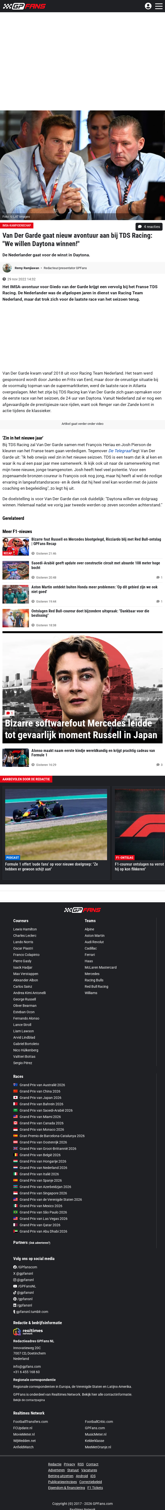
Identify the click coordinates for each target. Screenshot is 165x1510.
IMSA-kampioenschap (16, 225)
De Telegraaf (120, 450)
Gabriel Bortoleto (26, 1044)
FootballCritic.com (99, 1422)
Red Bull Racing (96, 986)
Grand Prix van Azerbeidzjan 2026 (42, 1187)
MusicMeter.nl (95, 1434)
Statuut (73, 1470)
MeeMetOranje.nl (98, 1447)
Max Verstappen (25, 974)
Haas (89, 961)
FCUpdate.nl (22, 1428)
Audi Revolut (94, 942)
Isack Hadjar (22, 967)
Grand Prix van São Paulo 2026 (40, 1212)
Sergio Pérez (22, 1063)
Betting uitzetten (60, 1476)
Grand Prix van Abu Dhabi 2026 (40, 1231)
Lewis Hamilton (25, 929)
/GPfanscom (25, 1267)
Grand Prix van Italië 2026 (36, 1174)
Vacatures (89, 1470)
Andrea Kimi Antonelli (29, 993)
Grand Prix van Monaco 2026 (38, 1129)
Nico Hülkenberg (25, 1050)
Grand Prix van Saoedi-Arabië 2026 (43, 1110)
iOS (93, 1476)
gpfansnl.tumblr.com (30, 1312)
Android (82, 1476)
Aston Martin (95, 936)
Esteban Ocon (24, 1012)
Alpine (89, 929)
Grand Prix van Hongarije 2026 (39, 1161)
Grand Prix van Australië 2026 (39, 1085)
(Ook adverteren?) (39, 1243)
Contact (92, 1464)
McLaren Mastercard (101, 967)
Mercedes (92, 974)
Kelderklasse (94, 1441)
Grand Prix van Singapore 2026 (40, 1193)
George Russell (24, 999)
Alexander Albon (25, 980)
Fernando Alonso (26, 1018)
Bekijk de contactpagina (29, 1400)
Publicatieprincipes (62, 1482)
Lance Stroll (22, 1025)
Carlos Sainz (22, 986)
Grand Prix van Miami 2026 (37, 1117)
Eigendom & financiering (66, 1488)
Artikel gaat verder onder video (82, 424)
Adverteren (56, 1470)
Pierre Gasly (22, 961)
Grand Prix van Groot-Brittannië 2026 (44, 1149)
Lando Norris (23, 942)
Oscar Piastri (23, 948)
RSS (81, 1464)
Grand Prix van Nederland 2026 (40, 1168)
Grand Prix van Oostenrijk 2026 (40, 1142)
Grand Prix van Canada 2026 (38, 1123)
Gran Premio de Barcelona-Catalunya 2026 (49, 1136)
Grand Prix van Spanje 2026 (37, 1180)
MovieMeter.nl (24, 1434)
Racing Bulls (94, 980)
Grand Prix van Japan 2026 (37, 1098)
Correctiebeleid (90, 1482)
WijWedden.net (24, 1441)
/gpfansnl (22, 1299)
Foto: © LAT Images (16, 216)
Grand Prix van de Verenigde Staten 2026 (47, 1199)
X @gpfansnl (23, 1273)
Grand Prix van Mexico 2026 (37, 1206)
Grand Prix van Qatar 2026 (36, 1225)
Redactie (54, 1464)
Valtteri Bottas (24, 1056)
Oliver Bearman (25, 1006)
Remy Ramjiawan (27, 268)
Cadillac (91, 948)
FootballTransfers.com (30, 1422)
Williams (91, 993)
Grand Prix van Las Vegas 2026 (40, 1219)
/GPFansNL (24, 1286)
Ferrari (90, 955)
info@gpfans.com (27, 1366)
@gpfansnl (23, 1280)
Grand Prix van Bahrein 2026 (38, 1104)
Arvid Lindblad (24, 1037)
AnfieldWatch (23, 1447)
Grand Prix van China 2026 (36, 1091)
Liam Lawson (23, 1031)
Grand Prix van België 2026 (37, 1155)
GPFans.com (95, 1428)
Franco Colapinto (26, 955)
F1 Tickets (95, 1488)
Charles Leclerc (24, 936)
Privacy (69, 1464)
